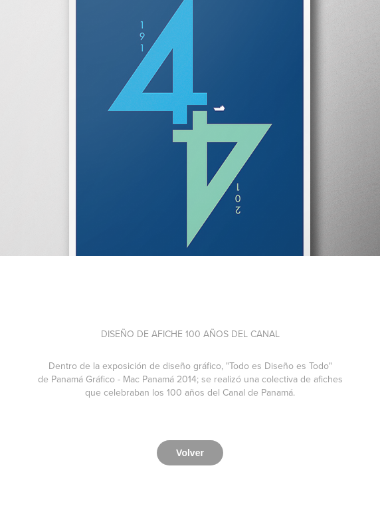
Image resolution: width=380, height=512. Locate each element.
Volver (190, 453)
